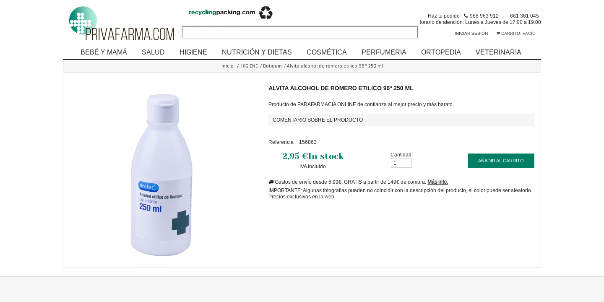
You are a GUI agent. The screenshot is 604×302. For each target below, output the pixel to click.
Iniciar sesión (471, 33)
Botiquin (272, 66)
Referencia (281, 142)
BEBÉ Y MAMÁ (104, 52)
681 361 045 (524, 16)
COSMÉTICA (327, 52)
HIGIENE (193, 52)
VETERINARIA (498, 52)
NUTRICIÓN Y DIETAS (257, 52)
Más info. (437, 182)
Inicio (227, 66)
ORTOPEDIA (441, 52)
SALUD (153, 52)
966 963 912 (484, 16)
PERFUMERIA (384, 52)
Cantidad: (402, 154)
